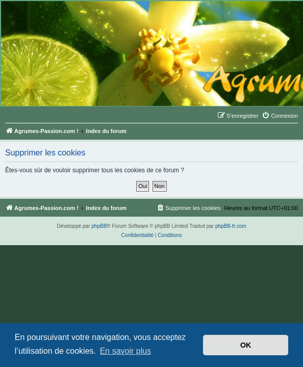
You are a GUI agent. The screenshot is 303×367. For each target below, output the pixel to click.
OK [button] (245, 345)
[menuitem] (280, 116)
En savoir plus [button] (126, 351)
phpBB (99, 226)
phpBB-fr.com (230, 226)
